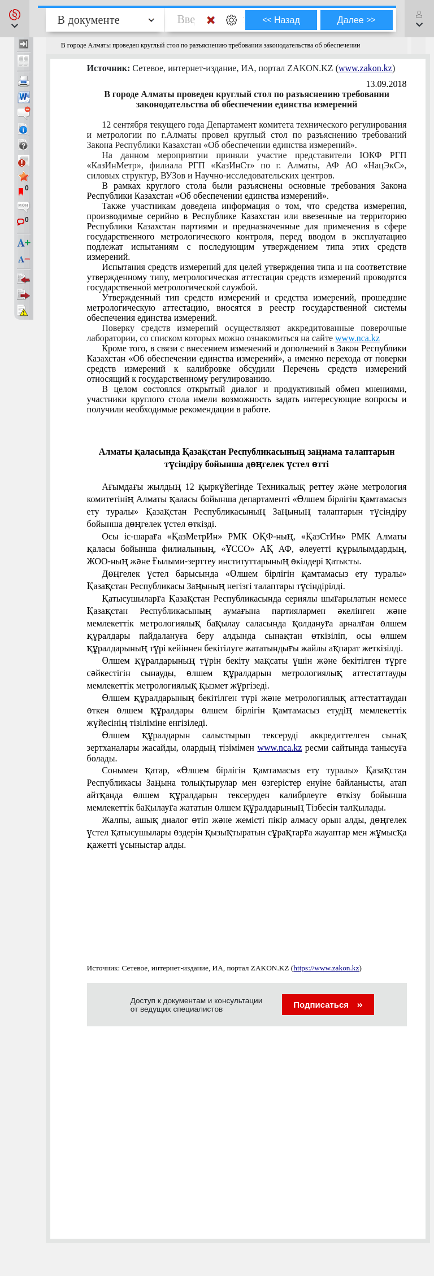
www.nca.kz (279, 747)
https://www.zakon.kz (326, 968)
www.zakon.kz (365, 68)
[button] (14, 18)
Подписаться (328, 1004)
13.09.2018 (386, 84)
